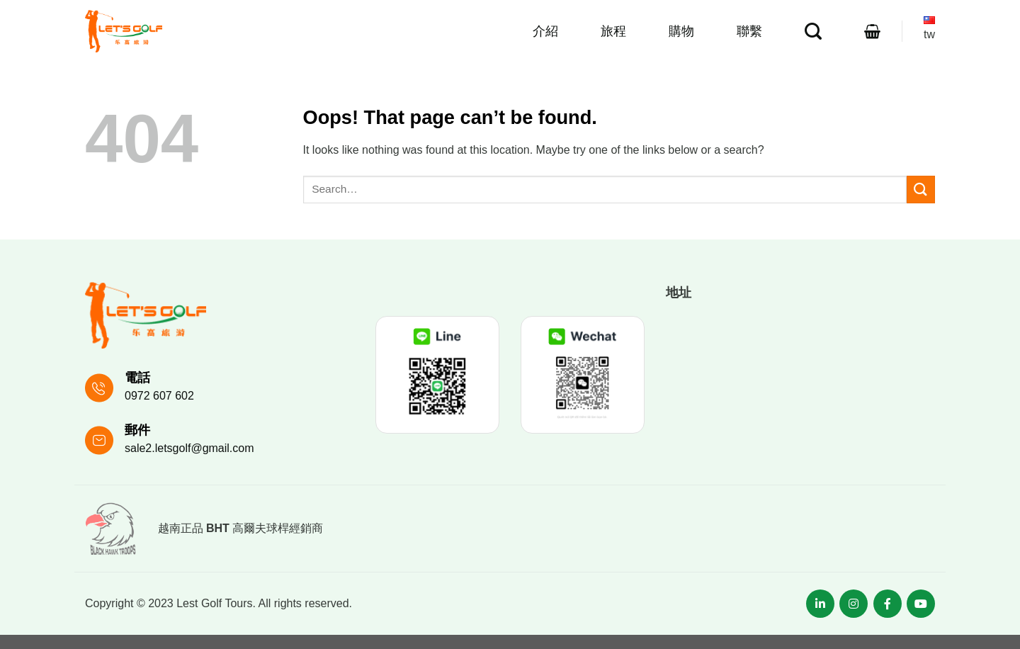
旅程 (613, 31)
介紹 (545, 31)
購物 (681, 31)
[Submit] (921, 189)
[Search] (813, 31)
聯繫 (749, 31)
